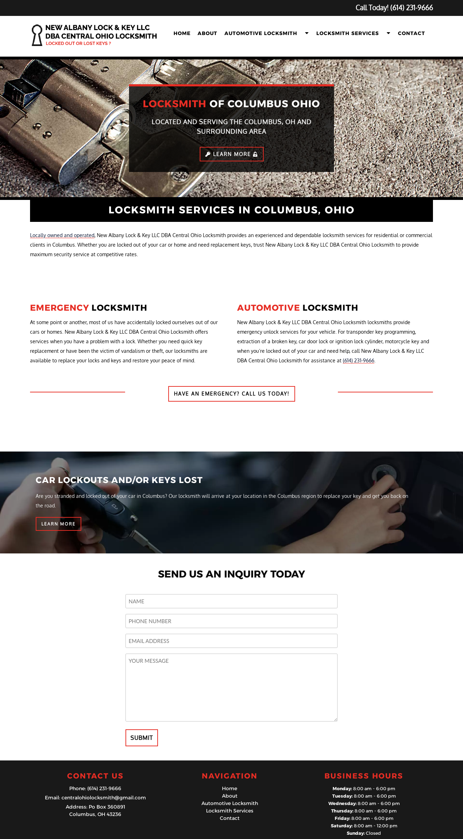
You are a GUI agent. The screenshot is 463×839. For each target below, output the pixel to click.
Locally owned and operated (62, 235)
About (207, 33)
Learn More (231, 154)
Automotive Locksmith (260, 33)
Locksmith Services (347, 33)
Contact (411, 33)
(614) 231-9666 (358, 360)
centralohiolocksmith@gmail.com (103, 797)
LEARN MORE (58, 524)
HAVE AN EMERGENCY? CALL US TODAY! (231, 394)
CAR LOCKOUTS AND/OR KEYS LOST (119, 480)
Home (182, 33)
